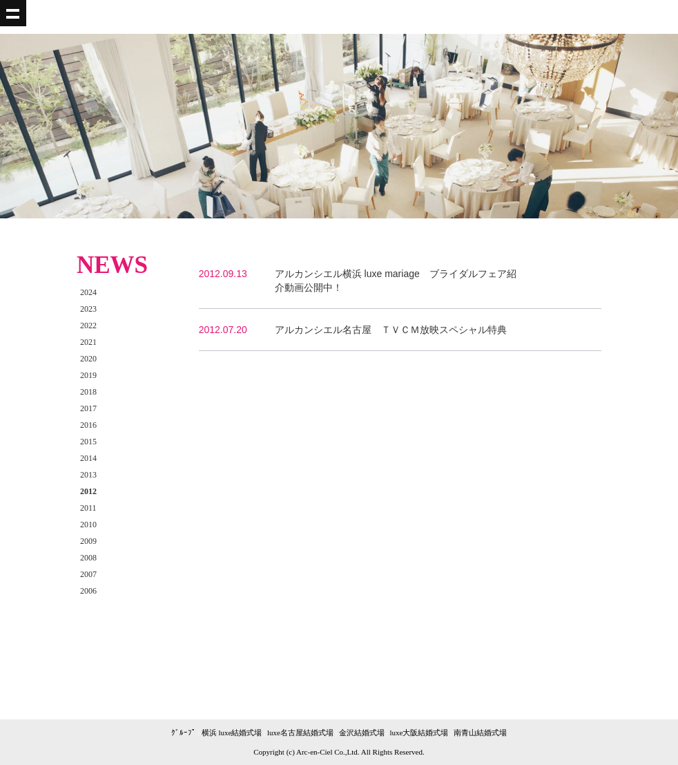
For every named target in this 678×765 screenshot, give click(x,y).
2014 (88, 458)
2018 (88, 392)
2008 (88, 558)
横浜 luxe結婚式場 (232, 732)
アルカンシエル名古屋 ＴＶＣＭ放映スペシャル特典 (391, 329)
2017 (88, 408)
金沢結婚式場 (362, 732)
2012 (88, 491)
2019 (88, 375)
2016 (88, 425)
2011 (88, 508)
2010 (88, 524)
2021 (88, 342)
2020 (88, 358)
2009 (88, 541)
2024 (88, 292)
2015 (88, 441)
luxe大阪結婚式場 (418, 732)
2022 (88, 325)
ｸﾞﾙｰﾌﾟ (183, 732)
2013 (88, 475)
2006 (88, 591)
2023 (88, 309)
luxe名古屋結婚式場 (300, 732)
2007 (88, 574)
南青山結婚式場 (480, 732)
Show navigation (13, 13)
